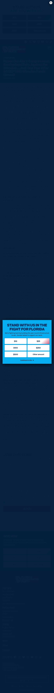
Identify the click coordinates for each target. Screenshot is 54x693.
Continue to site (27, 360)
